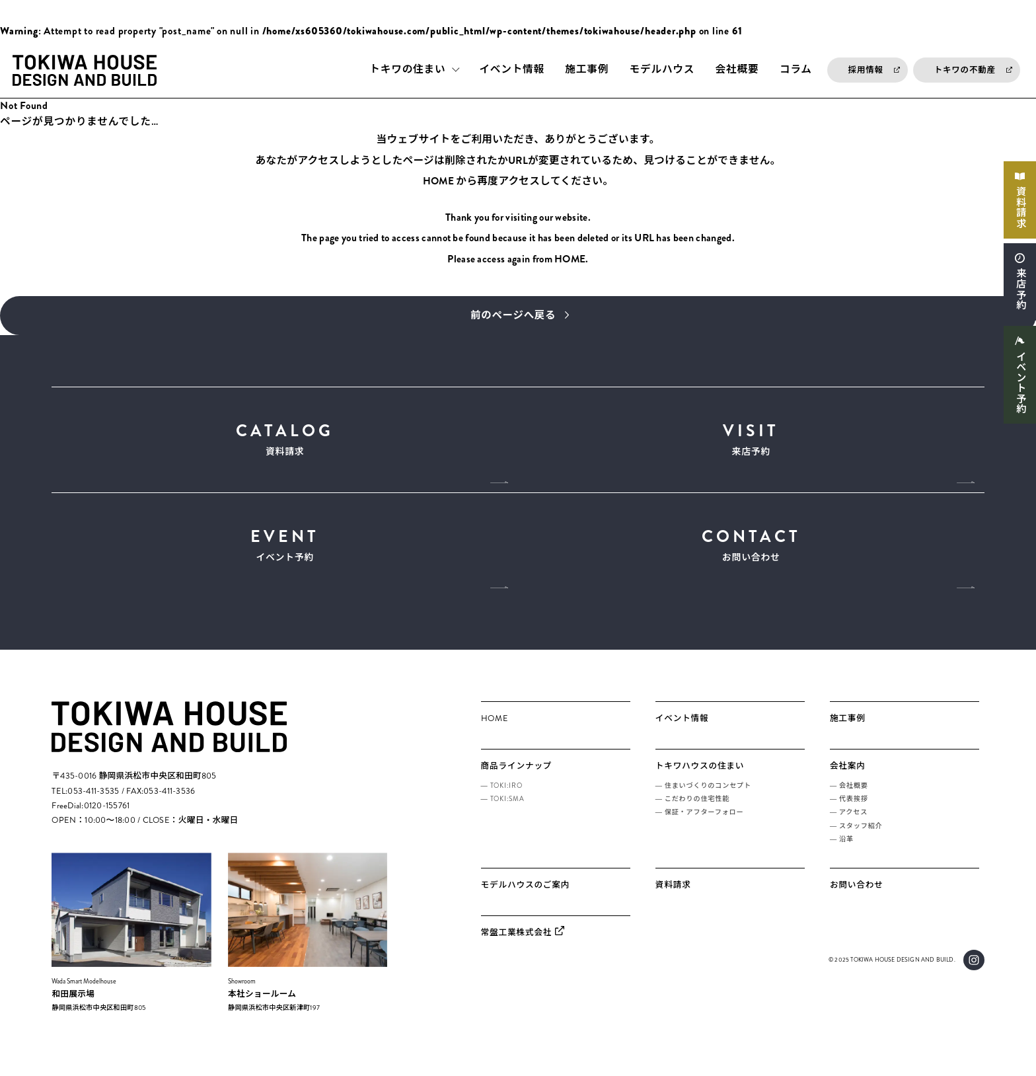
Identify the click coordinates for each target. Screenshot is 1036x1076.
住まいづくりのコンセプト (708, 796)
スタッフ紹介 (861, 836)
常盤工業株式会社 (516, 944)
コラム (796, 70)
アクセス (853, 823)
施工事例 (587, 70)
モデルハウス (662, 70)
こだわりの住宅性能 (697, 810)
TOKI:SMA (507, 810)
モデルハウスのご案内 (525, 896)
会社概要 (737, 70)
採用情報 (865, 70)
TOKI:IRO (506, 796)
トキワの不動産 (965, 70)
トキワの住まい (407, 70)
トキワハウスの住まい (700, 777)
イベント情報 (511, 70)
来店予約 (1019, 294)
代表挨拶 (853, 810)
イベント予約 (1019, 389)
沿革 (846, 850)
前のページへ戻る (513, 316)
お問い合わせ (751, 552)
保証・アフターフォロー (704, 823)
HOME (438, 182)
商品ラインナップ (516, 777)
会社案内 (848, 777)
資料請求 (1019, 209)
